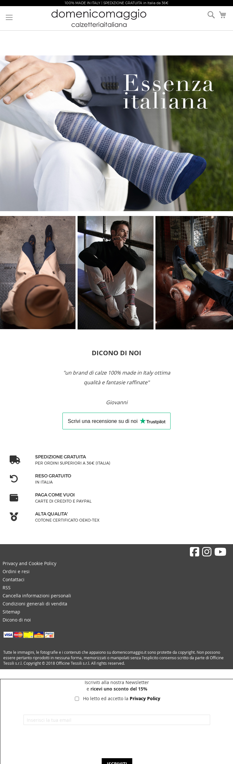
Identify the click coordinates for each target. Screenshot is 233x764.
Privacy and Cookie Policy (29, 563)
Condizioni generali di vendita (35, 604)
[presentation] (117, 744)
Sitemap (11, 612)
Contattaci (13, 579)
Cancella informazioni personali (37, 596)
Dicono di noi (17, 620)
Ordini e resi (16, 571)
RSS (7, 587)
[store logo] (107, 18)
